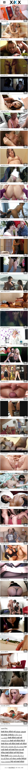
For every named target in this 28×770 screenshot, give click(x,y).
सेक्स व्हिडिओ (12, 768)
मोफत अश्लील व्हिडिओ (19, 759)
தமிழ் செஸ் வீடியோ (16, 756)
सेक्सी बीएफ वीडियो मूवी (8, 732)
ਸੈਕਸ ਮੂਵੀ (9, 759)
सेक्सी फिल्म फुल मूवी (17, 750)
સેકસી (3, 759)
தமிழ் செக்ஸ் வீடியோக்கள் (14, 747)
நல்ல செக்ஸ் (5, 762)
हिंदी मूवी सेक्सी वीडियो (17, 762)
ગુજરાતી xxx (5, 741)
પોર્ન (2, 747)
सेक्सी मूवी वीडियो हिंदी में (17, 741)
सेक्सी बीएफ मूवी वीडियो (8, 744)
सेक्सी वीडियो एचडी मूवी (15, 738)
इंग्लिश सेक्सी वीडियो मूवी (8, 753)
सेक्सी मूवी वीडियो (21, 744)
